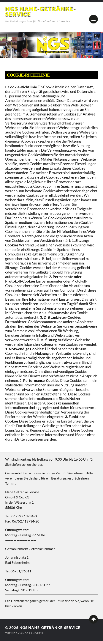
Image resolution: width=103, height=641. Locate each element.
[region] (51, 45)
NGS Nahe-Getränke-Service (40, 11)
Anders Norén (31, 633)
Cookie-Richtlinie (28, 75)
